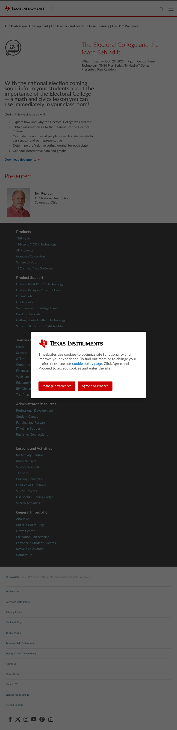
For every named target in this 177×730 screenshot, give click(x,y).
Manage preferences (56, 386)
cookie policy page (87, 364)
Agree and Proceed (95, 386)
